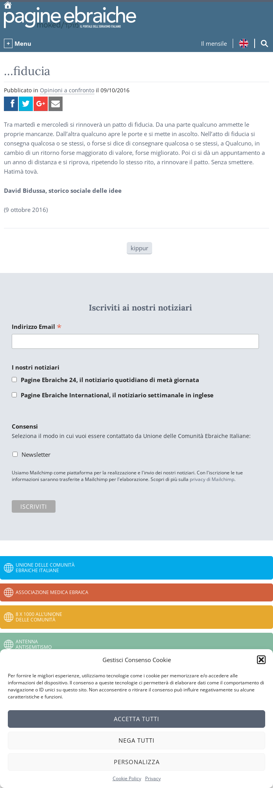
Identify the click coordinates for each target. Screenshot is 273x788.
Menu (22, 43)
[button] (261, 660)
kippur (139, 248)
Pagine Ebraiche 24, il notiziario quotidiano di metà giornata (110, 380)
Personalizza (137, 762)
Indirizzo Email (37, 327)
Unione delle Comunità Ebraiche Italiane (45, 568)
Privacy (153, 778)
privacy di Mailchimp (212, 479)
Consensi (25, 426)
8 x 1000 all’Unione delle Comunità (39, 617)
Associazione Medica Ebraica (52, 592)
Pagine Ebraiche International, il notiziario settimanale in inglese (117, 395)
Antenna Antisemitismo (34, 644)
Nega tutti (136, 740)
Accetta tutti (136, 719)
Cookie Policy (127, 778)
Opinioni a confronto (67, 90)
